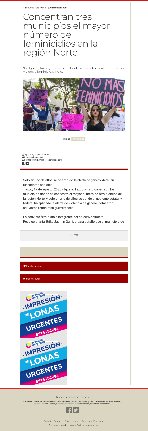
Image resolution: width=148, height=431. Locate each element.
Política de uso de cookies (62, 425)
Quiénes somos (72, 421)
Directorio (86, 421)
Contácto (58, 421)
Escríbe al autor (32, 266)
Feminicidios (77, 138)
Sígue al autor (31, 278)
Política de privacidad (88, 425)
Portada (48, 421)
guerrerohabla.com (57, 7)
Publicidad (98, 421)
